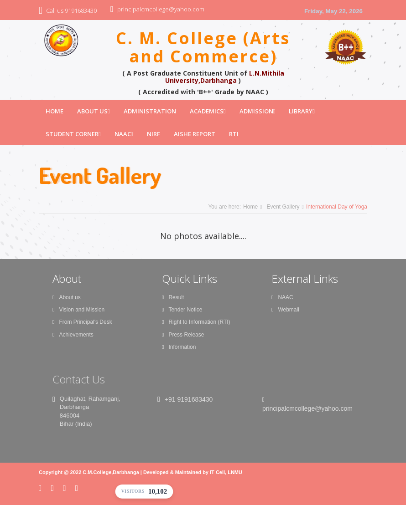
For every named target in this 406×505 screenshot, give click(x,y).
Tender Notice (182, 309)
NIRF (153, 134)
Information (179, 347)
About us (66, 297)
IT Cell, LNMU (226, 472)
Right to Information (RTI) (196, 322)
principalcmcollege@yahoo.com (160, 9)
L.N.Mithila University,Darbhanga (224, 76)
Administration (150, 111)
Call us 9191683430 (71, 10)
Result (173, 297)
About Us (93, 111)
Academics (208, 111)
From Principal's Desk (82, 322)
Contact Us (78, 379)
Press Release (183, 335)
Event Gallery (282, 207)
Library (302, 111)
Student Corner (73, 134)
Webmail (285, 309)
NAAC (124, 134)
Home (54, 111)
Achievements (73, 335)
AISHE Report (194, 134)
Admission (257, 111)
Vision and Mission (78, 309)
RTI (234, 134)
